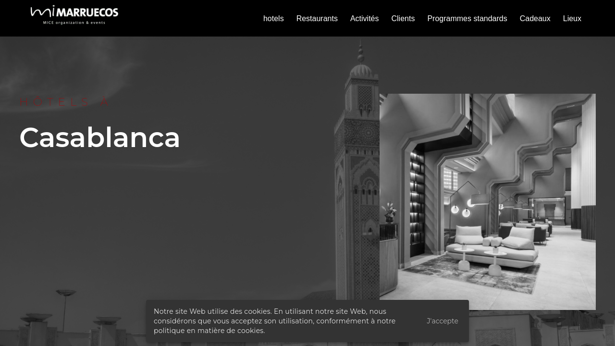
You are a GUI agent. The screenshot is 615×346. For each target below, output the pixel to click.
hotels (273, 18)
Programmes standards (467, 18)
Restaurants (317, 18)
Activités (364, 18)
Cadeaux (535, 18)
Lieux (572, 18)
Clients (403, 18)
